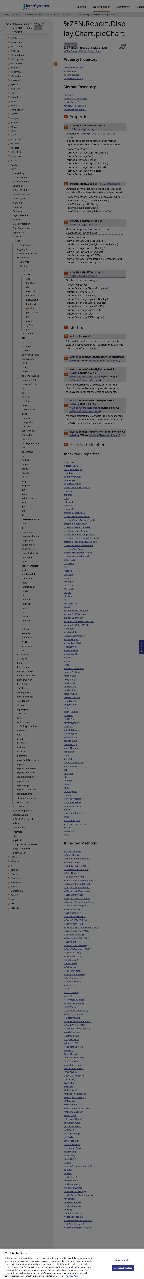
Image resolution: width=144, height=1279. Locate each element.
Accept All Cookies (123, 1271)
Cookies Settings (123, 1263)
